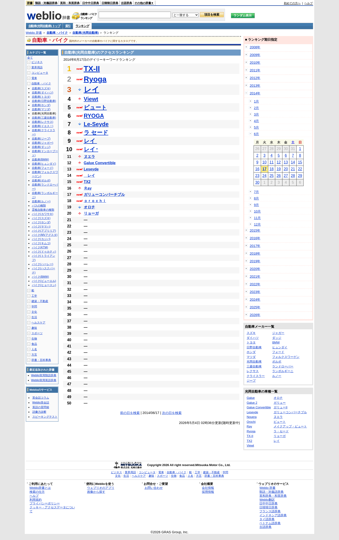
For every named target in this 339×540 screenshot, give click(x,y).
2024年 (255, 299)
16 (257, 169)
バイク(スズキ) (41, 218)
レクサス (253, 371)
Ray (249, 426)
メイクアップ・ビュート (290, 426)
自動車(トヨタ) (41, 96)
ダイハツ (253, 338)
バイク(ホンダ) (41, 222)
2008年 (255, 47)
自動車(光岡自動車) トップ (44, 26)
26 (279, 176)
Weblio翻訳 (267, 499)
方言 (34, 354)
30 (257, 182)
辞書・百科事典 (41, 360)
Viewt (91, 99)
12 (279, 162)
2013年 (255, 85)
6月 (256, 134)
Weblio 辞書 (34, 32)
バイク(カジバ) (41, 239)
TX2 (87, 182)
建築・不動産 (39, 301)
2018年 (255, 253)
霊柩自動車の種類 (43, 209)
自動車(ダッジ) (41, 147)
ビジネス (37, 62)
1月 (256, 101)
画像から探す (96, 491)
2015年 (255, 230)
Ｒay (88, 188)
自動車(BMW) (40, 159)
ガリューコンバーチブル (104, 195)
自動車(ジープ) (41, 138)
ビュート (95, 107)
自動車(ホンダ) (41, 105)
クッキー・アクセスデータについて (52, 509)
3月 (256, 114)
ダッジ (276, 338)
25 (271, 176)
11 (271, 162)
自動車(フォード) (42, 168)
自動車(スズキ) (41, 88)
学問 (34, 306)
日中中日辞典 (90, 3)
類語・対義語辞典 (46, 3)
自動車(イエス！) (42, 126)
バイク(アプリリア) (44, 230)
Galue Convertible (100, 163)
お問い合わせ (154, 488)
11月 (257, 218)
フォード (278, 352)
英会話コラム (40, 397)
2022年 (255, 284)
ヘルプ (308, 3)
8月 (256, 198)
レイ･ (91, 149)
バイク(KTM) (40, 247)
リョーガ (91, 213)
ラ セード (96, 132)
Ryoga (95, 79)
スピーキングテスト (45, 416)
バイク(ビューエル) (44, 281)
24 (264, 176)
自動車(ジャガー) (42, 142)
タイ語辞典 (267, 519)
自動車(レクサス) (42, 121)
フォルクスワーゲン (285, 357)
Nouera (252, 417)
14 (293, 162)
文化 (34, 311)
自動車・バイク (57, 32)
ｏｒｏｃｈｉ (95, 201)
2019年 (255, 261)
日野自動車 (254, 347)
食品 (34, 344)
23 (257, 176)
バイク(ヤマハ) (41, 226)
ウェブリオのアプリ (100, 488)
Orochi (251, 421)
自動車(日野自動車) (44, 101)
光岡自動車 (254, 361)
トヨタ (251, 342)
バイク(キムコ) (41, 243)
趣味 (34, 328)
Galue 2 (252, 402)
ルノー (276, 376)
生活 (34, 317)
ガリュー (280, 402)
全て (30, 57)
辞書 (30, 3)
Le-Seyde (96, 124)
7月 (256, 192)
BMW (276, 342)
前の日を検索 (130, 413)
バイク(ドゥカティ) (44, 251)
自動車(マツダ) (41, 109)
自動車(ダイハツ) (42, 92)
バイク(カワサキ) (42, 214)
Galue (251, 398)
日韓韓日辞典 (110, 3)
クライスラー (256, 376)
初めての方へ (292, 3)
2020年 (255, 269)
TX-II (92, 68)
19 (279, 169)
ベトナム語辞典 (270, 523)
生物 (34, 338)
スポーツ (37, 333)
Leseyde (91, 169)
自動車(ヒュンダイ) (44, 163)
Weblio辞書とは (40, 488)
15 (300, 162)
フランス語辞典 (270, 511)
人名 (34, 349)
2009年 (255, 55)
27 (286, 176)
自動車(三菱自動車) (44, 117)
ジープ (251, 380)
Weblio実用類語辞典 (43, 375)
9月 (256, 205)
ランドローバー (282, 366)
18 (271, 169)
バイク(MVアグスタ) (45, 235)
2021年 (255, 276)
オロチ (89, 207)
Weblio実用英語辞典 (43, 380)
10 (264, 162)
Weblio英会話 (40, 402)
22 (300, 169)
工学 (34, 295)
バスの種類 (39, 205)
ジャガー (278, 333)
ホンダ (251, 352)
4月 (256, 121)
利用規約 (36, 499)
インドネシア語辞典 (273, 515)
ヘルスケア (38, 322)
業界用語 (37, 67)
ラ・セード (281, 431)
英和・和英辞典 (70, 3)
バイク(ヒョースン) (44, 285)
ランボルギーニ (282, 371)
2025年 (255, 307)
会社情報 (208, 488)
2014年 (255, 93)
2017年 (255, 246)
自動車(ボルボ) (41, 180)
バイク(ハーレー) (42, 264)
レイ (91, 89)
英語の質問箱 (40, 407)
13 (286, 162)
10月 (257, 211)
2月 (256, 108)
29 (300, 176)
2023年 (255, 292)
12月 (257, 224)
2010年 (255, 62)
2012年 (255, 78)
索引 (68, 26)
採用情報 (208, 491)
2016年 (255, 238)
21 (293, 169)
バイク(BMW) (40, 276)
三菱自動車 (254, 366)
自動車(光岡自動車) (85, 32)
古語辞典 (126, 3)
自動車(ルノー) (41, 201)
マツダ (251, 357)
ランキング (82, 26)
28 (293, 176)
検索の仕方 (37, 491)
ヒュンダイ (279, 347)
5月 (256, 127)
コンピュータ (39, 72)
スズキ (251, 333)
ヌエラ (89, 157)
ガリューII (280, 407)
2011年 (255, 70)
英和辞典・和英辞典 (273, 495)
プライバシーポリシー (45, 503)
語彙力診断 (39, 411)
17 (264, 169)
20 (286, 169)
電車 (34, 78)
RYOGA (94, 116)
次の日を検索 (172, 413)
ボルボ (276, 361)
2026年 (255, 315)
